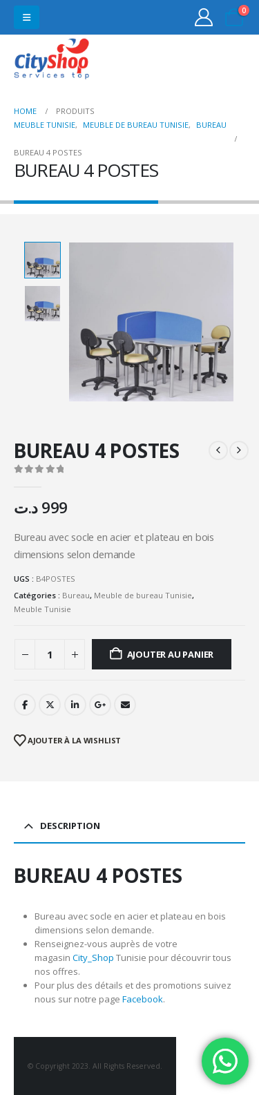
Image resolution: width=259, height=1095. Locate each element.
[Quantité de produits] (50, 654)
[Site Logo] (52, 60)
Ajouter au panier (170, 654)
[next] (239, 450)
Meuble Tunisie (42, 609)
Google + (100, 705)
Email (125, 705)
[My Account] (204, 17)
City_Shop (93, 957)
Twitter (50, 705)
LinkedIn (75, 705)
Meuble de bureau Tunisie (143, 595)
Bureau (76, 595)
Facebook (25, 705)
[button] (26, 17)
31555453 (195, 61)
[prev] (218, 450)
